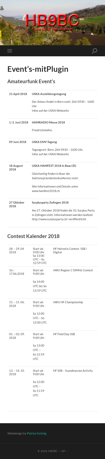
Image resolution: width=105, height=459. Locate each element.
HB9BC (53, 451)
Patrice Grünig (36, 433)
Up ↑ (64, 451)
